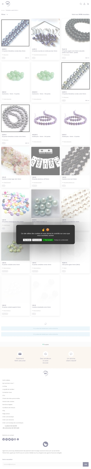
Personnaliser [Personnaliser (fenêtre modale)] (37, 240)
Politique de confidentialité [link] (61, 240)
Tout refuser (27, 240)
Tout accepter (47, 240)
